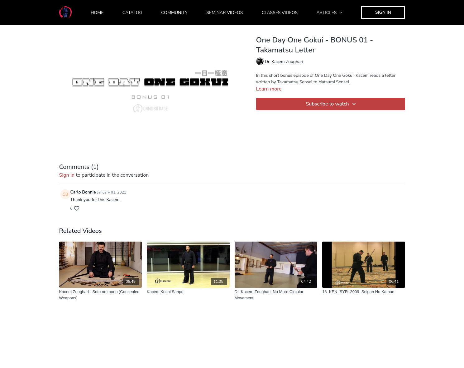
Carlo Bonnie (83, 192)
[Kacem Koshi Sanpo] (188, 292)
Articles (330, 13)
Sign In (383, 12)
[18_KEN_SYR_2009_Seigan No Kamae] (363, 292)
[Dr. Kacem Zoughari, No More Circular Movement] (276, 295)
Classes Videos (280, 13)
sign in (67, 175)
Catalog (132, 13)
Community (174, 13)
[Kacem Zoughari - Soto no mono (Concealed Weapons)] (100, 295)
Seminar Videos (224, 13)
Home (97, 13)
